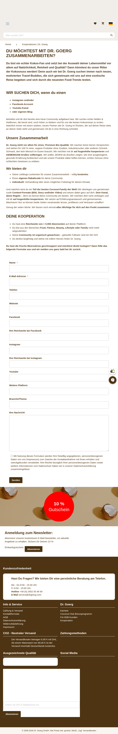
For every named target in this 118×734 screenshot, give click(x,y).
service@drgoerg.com (26, 594)
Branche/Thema (18, 399)
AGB (5, 617)
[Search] (111, 35)
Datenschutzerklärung (85, 466)
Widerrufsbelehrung (13, 623)
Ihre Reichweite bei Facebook (25, 330)
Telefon (13, 290)
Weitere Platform (18, 385)
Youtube (13, 371)
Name (12, 262)
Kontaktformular (11, 614)
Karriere (64, 610)
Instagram (14, 344)
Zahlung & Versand (13, 610)
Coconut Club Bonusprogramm (76, 614)
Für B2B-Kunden (68, 617)
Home (8, 44)
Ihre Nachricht (17, 412)
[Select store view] (111, 24)
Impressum (32, 459)
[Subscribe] (12, 714)
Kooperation (66, 620)
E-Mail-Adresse (18, 276)
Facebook (14, 317)
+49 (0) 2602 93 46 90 (27, 591)
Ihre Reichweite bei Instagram (25, 358)
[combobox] (59, 35)
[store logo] (59, 11)
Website (13, 303)
